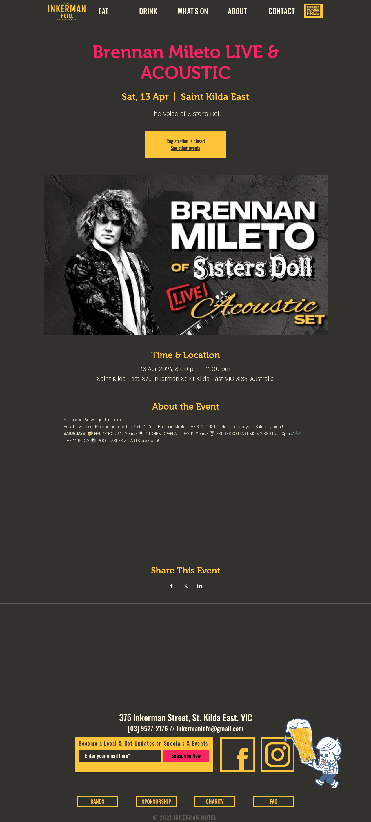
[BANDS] (97, 801)
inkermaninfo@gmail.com (210, 728)
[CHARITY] (214, 801)
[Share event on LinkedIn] (200, 586)
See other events (185, 148)
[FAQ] (273, 801)
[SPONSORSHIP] (156, 801)
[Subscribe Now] (186, 756)
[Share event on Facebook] (171, 586)
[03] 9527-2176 (148, 728)
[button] (237, 11)
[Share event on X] (185, 586)
